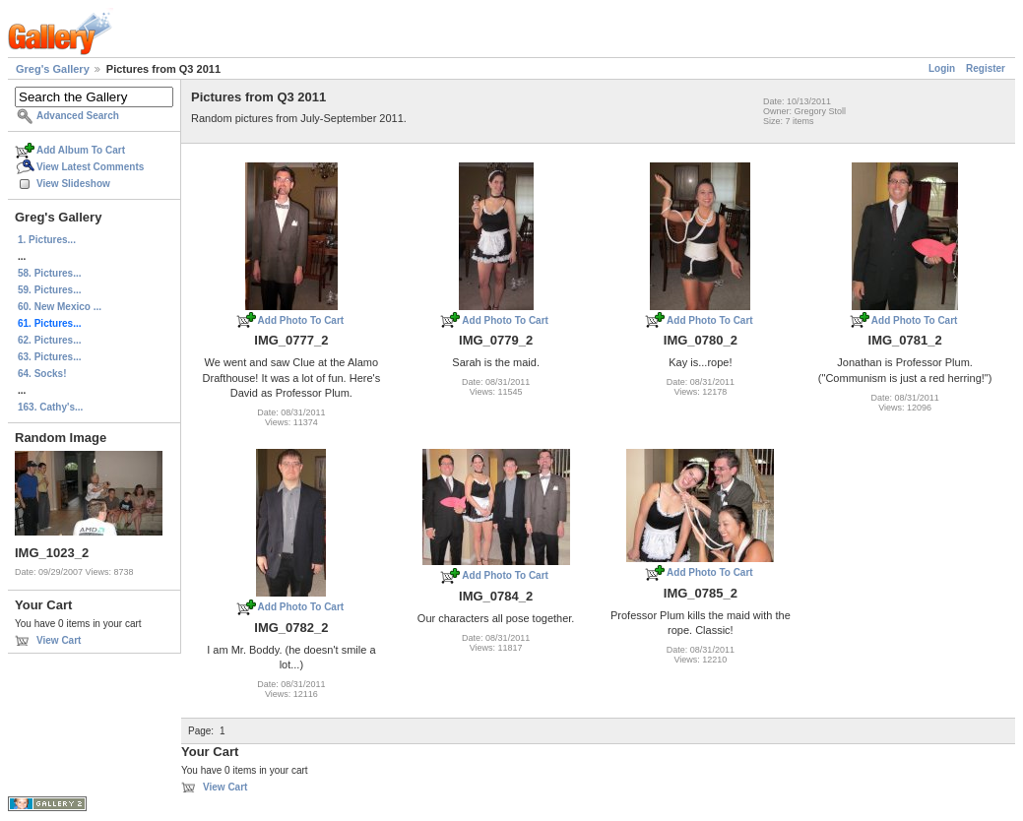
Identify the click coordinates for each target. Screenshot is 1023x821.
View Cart (58, 640)
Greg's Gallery (53, 69)
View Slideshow (73, 183)
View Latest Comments (90, 166)
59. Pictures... (49, 289)
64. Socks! (42, 373)
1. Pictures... (47, 239)
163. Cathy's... (50, 407)
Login (941, 68)
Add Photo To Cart (301, 320)
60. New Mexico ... (59, 306)
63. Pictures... (49, 356)
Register (985, 68)
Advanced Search (77, 115)
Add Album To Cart (80, 150)
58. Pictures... (49, 273)
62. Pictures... (49, 340)
